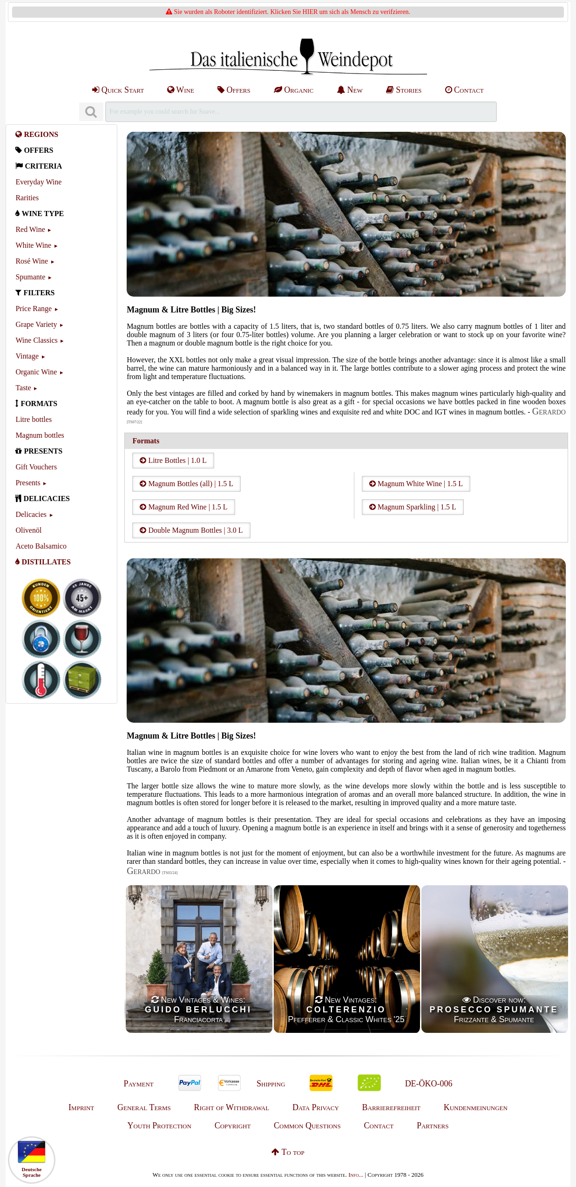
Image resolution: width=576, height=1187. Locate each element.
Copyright (233, 1125)
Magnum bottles (39, 435)
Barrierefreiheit (391, 1107)
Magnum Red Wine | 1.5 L (183, 507)
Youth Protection (159, 1125)
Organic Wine (36, 372)
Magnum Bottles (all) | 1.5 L (186, 484)
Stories (404, 90)
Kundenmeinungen (476, 1107)
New (350, 90)
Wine (180, 90)
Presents (27, 483)
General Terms (144, 1107)
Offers (234, 90)
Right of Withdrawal (232, 1107)
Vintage (27, 356)
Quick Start (118, 90)
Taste (23, 388)
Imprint (81, 1107)
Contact (464, 90)
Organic (293, 90)
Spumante (30, 277)
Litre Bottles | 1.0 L (173, 460)
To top (287, 1152)
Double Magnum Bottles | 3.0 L (191, 530)
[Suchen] (91, 112)
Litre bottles (33, 419)
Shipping (271, 1083)
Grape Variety (36, 324)
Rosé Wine (31, 261)
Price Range (33, 308)
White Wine (33, 245)
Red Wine (30, 229)
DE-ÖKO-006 (429, 1083)
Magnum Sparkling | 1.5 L (412, 507)
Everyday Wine (38, 182)
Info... (355, 1174)
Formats (145, 441)
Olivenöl (28, 530)
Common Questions (307, 1125)
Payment (138, 1083)
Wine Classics (36, 340)
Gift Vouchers (36, 467)
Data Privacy (315, 1107)
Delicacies (31, 514)
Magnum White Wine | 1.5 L (416, 484)
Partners (432, 1125)
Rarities (27, 198)
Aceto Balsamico (41, 546)
